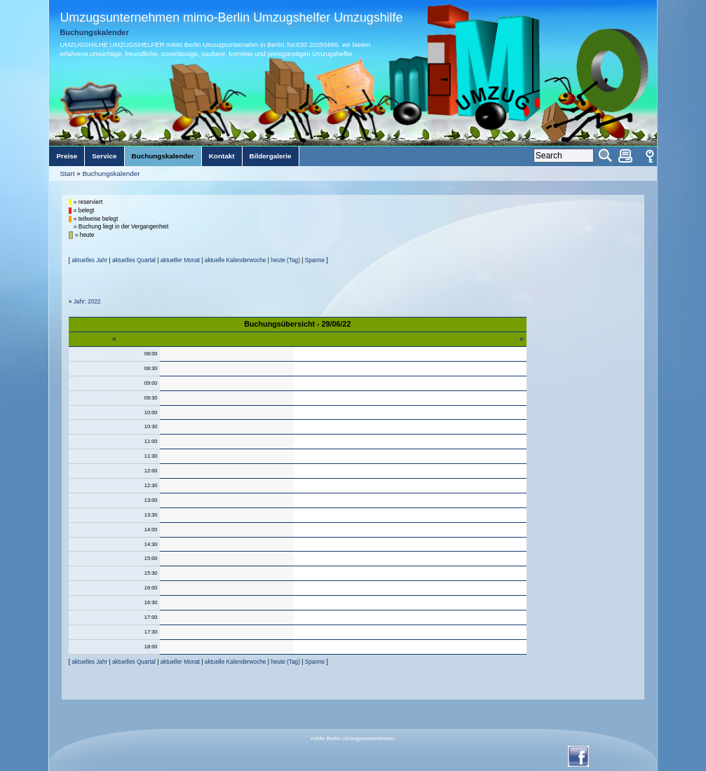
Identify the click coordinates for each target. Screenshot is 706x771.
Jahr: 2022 (87, 302)
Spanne (315, 260)
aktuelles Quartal (134, 260)
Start (67, 173)
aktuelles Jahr (89, 260)
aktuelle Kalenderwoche (235, 260)
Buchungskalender (111, 173)
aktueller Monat (180, 260)
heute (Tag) (285, 260)
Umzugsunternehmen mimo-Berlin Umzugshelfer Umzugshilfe (231, 18)
